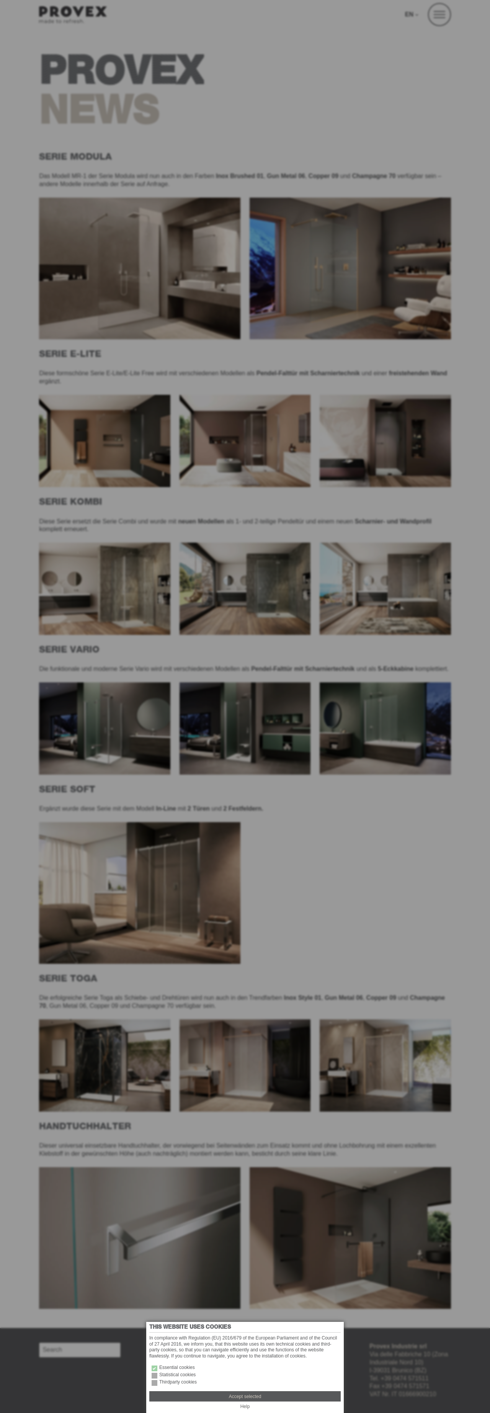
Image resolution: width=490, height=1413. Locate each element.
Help (245, 1406)
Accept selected (245, 1396)
